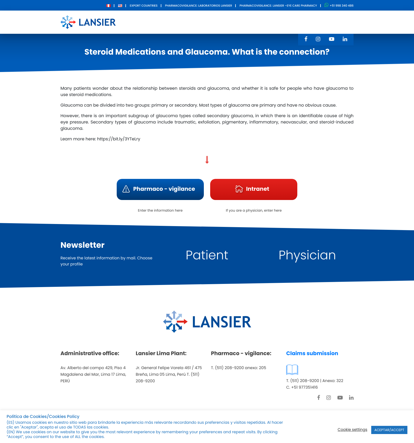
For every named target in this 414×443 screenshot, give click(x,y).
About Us (172, 21)
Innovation (234, 21)
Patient (207, 255)
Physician (307, 255)
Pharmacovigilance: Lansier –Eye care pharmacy (278, 5)
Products (202, 21)
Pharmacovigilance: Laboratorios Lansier (198, 5)
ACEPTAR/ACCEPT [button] (389, 429)
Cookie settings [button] (352, 429)
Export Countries (143, 5)
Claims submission (312, 353)
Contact (265, 21)
